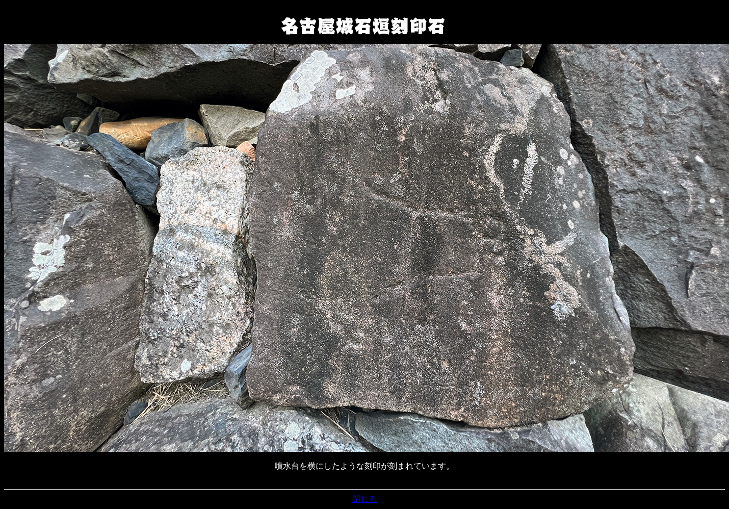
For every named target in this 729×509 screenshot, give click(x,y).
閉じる (364, 499)
